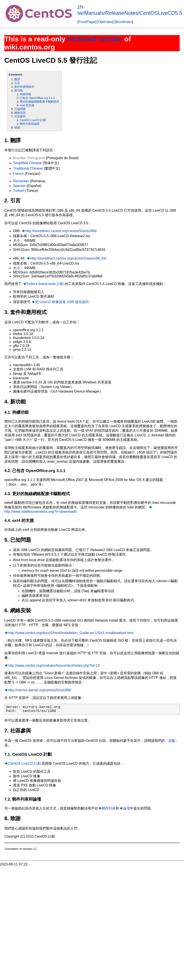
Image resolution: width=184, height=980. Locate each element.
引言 (17, 83)
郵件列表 (109, 808)
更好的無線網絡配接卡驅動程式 (39, 101)
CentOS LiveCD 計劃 (33, 120)
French (18, 173)
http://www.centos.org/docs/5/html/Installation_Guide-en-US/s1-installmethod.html (70, 633)
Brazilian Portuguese (29, 158)
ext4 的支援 (27, 105)
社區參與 (20, 116)
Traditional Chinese (28, 168)
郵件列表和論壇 (29, 123)
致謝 (17, 127)
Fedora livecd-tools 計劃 (45, 284)
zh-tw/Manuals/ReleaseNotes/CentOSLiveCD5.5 (129, 10)
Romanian (21, 181)
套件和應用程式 (24, 86)
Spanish (19, 186)
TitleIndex (105, 22)
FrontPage (86, 22)
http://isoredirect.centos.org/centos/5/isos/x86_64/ (68, 258)
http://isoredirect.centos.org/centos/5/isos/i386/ (61, 231)
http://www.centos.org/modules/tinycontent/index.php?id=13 (54, 665)
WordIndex (123, 22)
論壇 (126, 808)
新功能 (18, 90)
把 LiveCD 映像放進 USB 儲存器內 (62, 302)
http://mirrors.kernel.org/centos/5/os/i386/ (39, 690)
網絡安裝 (20, 112)
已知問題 (20, 109)
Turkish (18, 190)
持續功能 (25, 94)
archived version (94, 39)
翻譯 (17, 79)
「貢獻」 (172, 740)
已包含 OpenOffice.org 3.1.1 (37, 98)
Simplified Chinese (27, 163)
